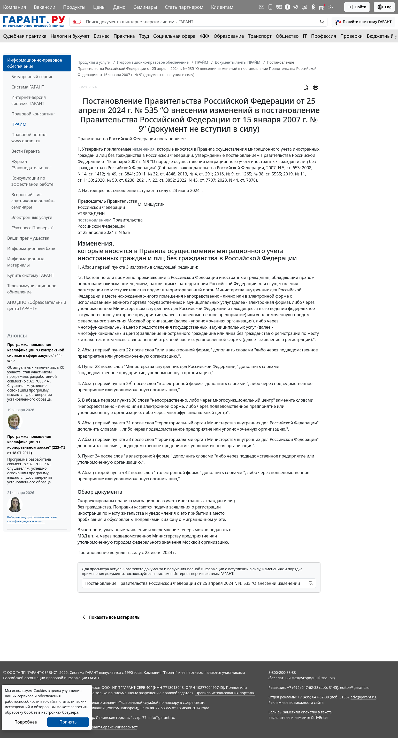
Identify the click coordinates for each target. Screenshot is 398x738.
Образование (229, 36)
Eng (384, 7)
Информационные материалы (25, 262)
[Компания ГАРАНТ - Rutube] (322, 7)
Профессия (323, 36)
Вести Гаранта (25, 151)
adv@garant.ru (363, 697)
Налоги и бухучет (70, 36)
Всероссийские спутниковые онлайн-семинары (33, 201)
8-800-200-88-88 (282, 672)
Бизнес (101, 36)
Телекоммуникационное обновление (31, 289)
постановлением (94, 220)
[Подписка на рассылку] (261, 7)
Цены (99, 7)
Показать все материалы (111, 617)
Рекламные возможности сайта (296, 702)
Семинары (145, 7)
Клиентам (222, 7)
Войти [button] (357, 7)
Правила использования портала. (225, 692)
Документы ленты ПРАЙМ (237, 62)
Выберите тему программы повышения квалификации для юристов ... (32, 519)
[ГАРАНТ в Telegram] (296, 7)
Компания (14, 7)
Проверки (351, 36)
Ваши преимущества (28, 238)
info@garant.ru (161, 717)
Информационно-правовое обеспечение (34, 63)
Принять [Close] (68, 722)
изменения (143, 149)
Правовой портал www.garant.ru (29, 138)
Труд (144, 36)
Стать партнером (184, 7)
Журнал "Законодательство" (31, 165)
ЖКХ (205, 36)
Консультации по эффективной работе (32, 181)
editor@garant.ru (355, 687)
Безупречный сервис (32, 76)
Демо (119, 7)
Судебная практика (25, 36)
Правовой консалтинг (33, 114)
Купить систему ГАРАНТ (30, 275)
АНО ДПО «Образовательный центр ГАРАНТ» (36, 305)
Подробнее (25, 722)
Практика (124, 36)
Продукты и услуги (94, 62)
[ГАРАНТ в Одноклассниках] (313, 7)
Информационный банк (31, 248)
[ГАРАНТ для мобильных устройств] (270, 7)
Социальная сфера (174, 36)
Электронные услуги (31, 217)
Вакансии (44, 7)
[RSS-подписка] (331, 7)
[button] (363, 22)
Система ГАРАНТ (27, 87)
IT (305, 36)
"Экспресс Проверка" (32, 228)
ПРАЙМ (18, 124)
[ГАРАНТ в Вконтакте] (279, 7)
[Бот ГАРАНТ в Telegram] (304, 7)
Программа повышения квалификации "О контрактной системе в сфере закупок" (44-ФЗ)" (35, 352)
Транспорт (260, 36)
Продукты (74, 7)
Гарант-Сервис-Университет (112, 727)
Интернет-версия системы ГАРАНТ (28, 100)
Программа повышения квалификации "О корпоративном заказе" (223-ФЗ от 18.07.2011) (36, 444)
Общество (287, 36)
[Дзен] (287, 7)
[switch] (77, 22)
